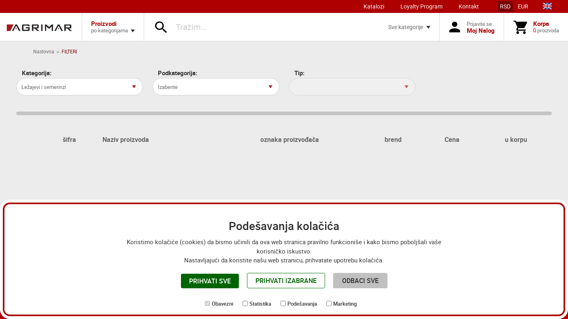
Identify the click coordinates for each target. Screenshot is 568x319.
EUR (523, 6)
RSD (505, 6)
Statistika (260, 303)
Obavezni (222, 303)
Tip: (299, 73)
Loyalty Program (421, 6)
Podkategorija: (177, 73)
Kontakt (469, 6)
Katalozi (374, 6)
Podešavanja (302, 303)
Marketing (345, 303)
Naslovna (43, 51)
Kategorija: (36, 73)
